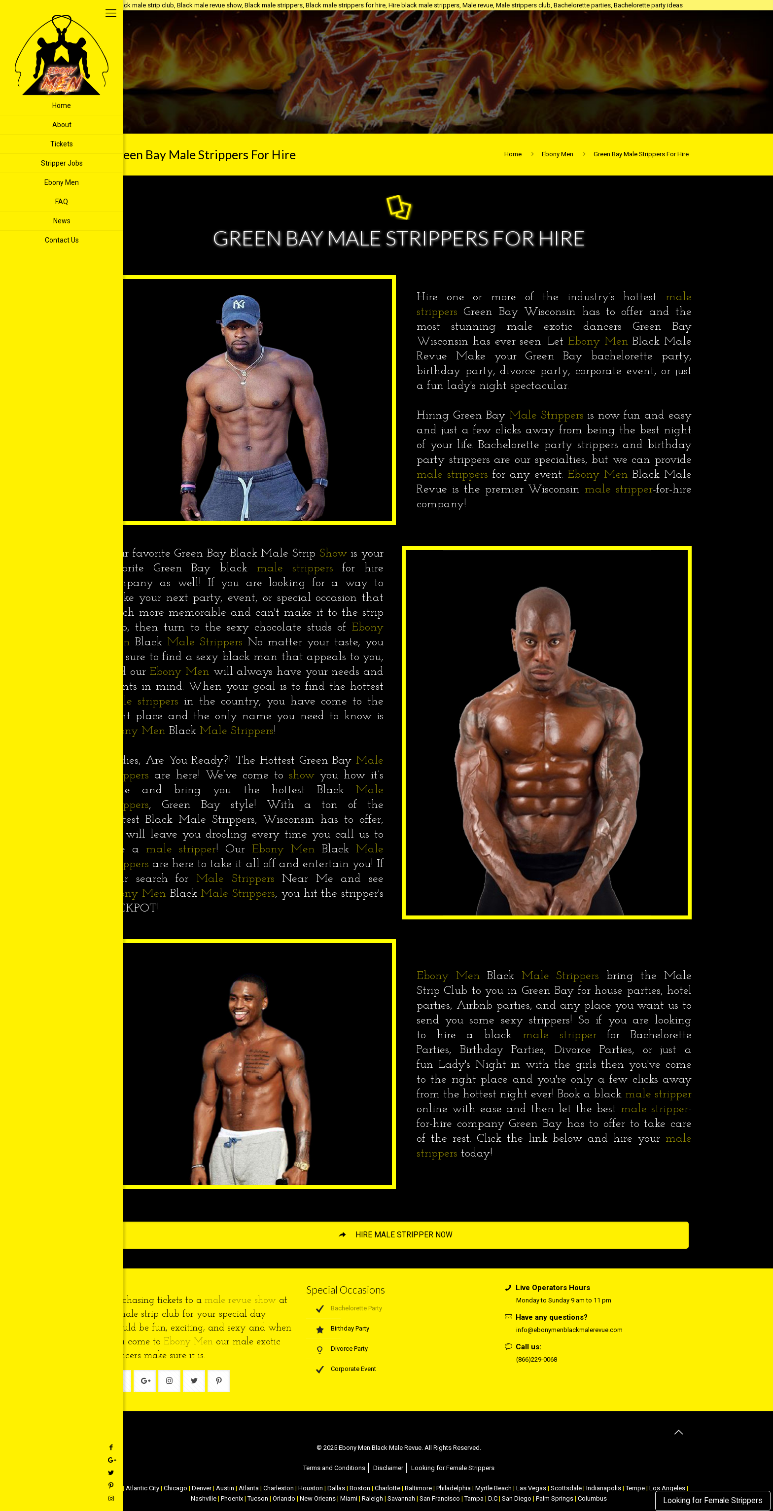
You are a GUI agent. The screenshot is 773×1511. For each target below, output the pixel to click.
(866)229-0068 (536, 1359)
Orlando (284, 1498)
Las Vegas (531, 1488)
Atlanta (249, 1488)
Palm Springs (554, 1498)
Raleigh (372, 1498)
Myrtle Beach (493, 1488)
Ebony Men (557, 154)
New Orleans (318, 1498)
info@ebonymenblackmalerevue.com (569, 1330)
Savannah (401, 1498)
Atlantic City (142, 1488)
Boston (360, 1488)
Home (513, 154)
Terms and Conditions (334, 1468)
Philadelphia (453, 1488)
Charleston (278, 1488)
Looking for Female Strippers (713, 1500)
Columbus (592, 1498)
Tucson (257, 1498)
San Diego (516, 1498)
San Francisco (440, 1498)
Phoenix (232, 1498)
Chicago (175, 1488)
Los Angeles (667, 1488)
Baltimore (418, 1488)
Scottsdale (566, 1488)
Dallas (336, 1488)
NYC (115, 1488)
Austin (225, 1488)
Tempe (635, 1488)
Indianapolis (603, 1488)
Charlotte (387, 1488)
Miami (348, 1498)
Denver (201, 1488)
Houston (310, 1488)
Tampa (474, 1498)
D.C (492, 1498)
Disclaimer (388, 1468)
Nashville (203, 1498)
